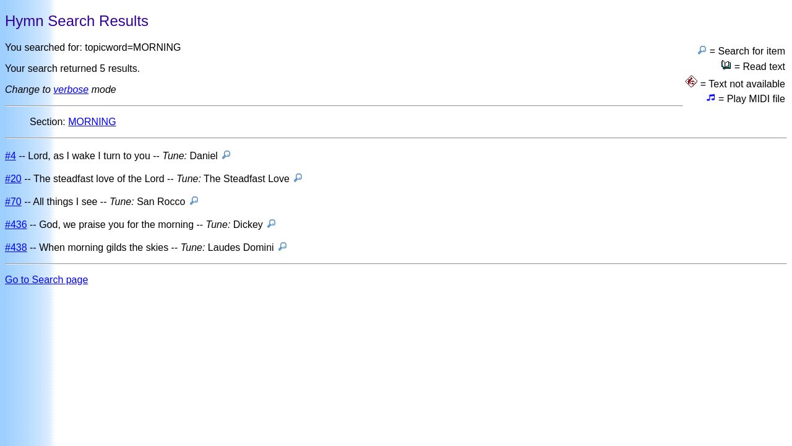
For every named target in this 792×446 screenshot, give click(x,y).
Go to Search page (46, 279)
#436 (16, 224)
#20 (13, 178)
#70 (13, 201)
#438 (16, 247)
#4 (10, 156)
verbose (70, 89)
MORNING (92, 121)
